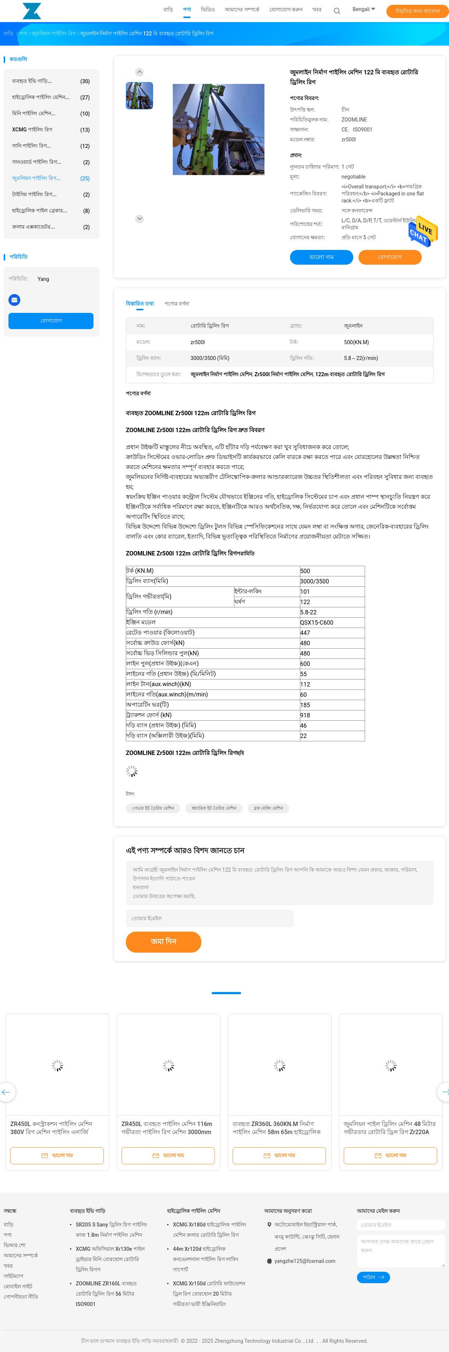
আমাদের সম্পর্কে (21, 1256)
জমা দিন (163, 941)
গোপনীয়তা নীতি (21, 1297)
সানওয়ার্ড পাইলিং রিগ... (51, 162)
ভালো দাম (322, 257)
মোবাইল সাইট (18, 1286)
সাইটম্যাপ (14, 1276)
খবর (8, 1266)
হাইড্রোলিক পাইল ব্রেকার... (51, 211)
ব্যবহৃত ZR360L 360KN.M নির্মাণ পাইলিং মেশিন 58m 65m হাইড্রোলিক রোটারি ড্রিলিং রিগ (277, 1132)
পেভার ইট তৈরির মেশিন (153, 808)
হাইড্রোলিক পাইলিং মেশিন (193, 1211)
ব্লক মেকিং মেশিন (268, 808)
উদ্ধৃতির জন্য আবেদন (418, 11)
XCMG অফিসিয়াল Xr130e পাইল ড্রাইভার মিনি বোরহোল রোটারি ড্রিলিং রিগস (110, 1259)
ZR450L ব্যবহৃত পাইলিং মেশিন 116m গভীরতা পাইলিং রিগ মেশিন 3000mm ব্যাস (166, 1132)
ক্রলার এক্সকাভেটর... (51, 227)
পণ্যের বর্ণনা (177, 304)
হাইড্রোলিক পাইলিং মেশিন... (51, 97)
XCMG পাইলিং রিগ (51, 130)
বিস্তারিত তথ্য (140, 304)
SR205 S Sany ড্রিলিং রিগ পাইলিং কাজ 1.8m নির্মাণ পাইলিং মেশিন (111, 1230)
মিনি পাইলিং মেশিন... (51, 113)
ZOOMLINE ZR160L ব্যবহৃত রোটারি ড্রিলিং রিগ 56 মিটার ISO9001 (106, 1294)
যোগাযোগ (51, 321)
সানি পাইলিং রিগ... (51, 146)
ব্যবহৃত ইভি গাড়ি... (51, 81)
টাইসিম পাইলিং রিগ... (51, 194)
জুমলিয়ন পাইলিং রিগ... (51, 178)
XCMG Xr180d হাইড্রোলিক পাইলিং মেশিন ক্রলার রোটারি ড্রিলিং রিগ (209, 1230)
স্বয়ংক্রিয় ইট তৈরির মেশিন (214, 808)
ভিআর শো (14, 1245)
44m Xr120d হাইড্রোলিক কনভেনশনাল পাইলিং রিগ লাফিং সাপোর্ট (205, 1259)
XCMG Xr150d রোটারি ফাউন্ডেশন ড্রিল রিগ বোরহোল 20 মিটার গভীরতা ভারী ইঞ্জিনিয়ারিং (209, 1294)
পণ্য (8, 1235)
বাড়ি (8, 1225)
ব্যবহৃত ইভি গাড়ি (87, 1211)
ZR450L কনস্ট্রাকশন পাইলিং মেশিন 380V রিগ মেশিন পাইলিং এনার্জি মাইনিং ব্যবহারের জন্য (51, 1132)
